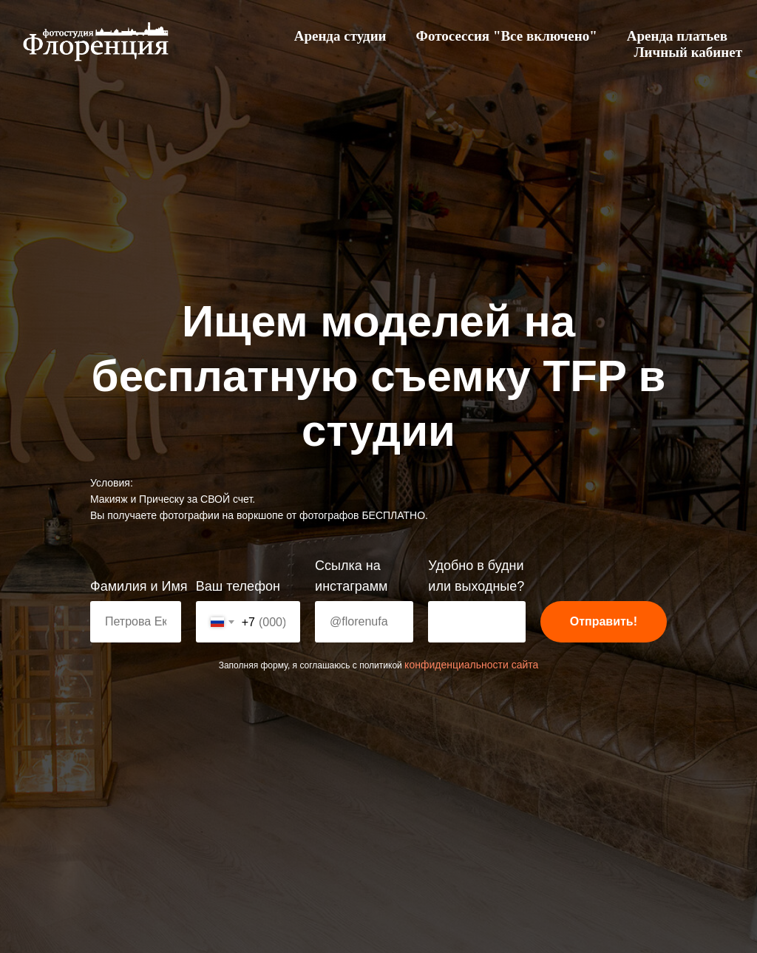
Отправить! (603, 621)
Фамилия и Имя (139, 586)
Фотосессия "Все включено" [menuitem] (506, 36)
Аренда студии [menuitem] (340, 36)
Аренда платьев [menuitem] (677, 36)
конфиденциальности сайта (471, 665)
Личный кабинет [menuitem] (688, 52)
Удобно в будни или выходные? (476, 576)
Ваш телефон (238, 586)
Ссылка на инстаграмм (351, 576)
